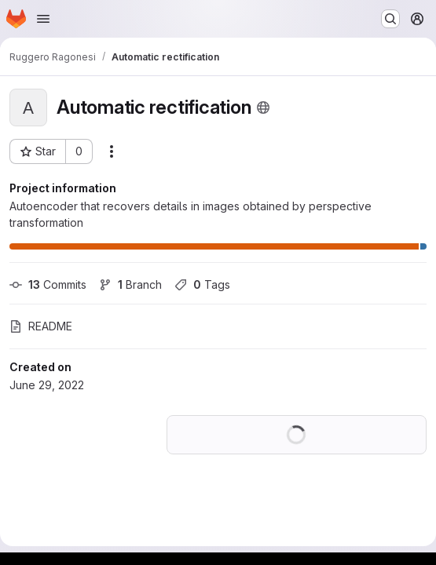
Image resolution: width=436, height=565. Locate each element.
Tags (202, 284)
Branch (130, 284)
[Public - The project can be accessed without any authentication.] (263, 107)
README (40, 326)
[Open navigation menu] (43, 18)
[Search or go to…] (390, 18)
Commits (47, 284)
